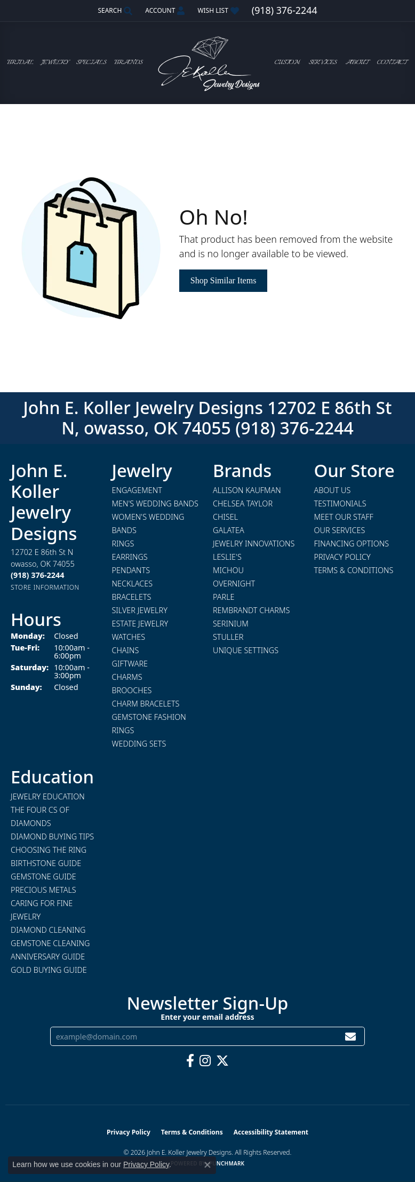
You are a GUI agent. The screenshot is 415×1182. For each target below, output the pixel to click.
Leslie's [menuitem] (227, 557)
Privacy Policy (342, 557)
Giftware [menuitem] (130, 664)
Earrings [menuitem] (130, 557)
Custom (287, 62)
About (357, 62)
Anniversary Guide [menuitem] (48, 956)
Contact (391, 62)
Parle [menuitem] (224, 597)
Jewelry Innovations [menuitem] (253, 543)
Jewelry (55, 62)
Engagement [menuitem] (137, 490)
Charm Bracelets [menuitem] (146, 704)
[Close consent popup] (207, 1165)
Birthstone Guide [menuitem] (46, 863)
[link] (285, 10)
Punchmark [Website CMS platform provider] (227, 1163)
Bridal (20, 62)
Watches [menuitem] (129, 637)
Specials (91, 62)
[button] (113, 10)
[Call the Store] (37, 575)
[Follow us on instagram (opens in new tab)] (205, 1060)
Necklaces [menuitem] (132, 583)
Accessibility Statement (271, 1132)
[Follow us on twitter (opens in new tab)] (222, 1060)
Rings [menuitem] (123, 543)
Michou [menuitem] (228, 570)
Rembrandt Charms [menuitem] (251, 610)
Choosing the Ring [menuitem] (48, 850)
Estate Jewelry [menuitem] (140, 623)
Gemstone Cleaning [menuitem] (50, 943)
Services (323, 62)
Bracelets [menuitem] (131, 597)
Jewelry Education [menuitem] (48, 796)
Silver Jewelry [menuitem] (139, 610)
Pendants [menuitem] (131, 570)
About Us (332, 490)
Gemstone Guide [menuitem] (43, 876)
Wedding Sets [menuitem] (139, 744)
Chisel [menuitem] (225, 517)
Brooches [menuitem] (132, 690)
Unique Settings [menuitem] (245, 650)
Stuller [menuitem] (228, 637)
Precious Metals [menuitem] (43, 890)
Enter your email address (207, 1017)
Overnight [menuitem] (234, 583)
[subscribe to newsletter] (350, 1036)
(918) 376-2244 (294, 427)
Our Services (339, 530)
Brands (128, 62)
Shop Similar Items (223, 280)
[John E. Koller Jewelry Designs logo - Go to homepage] (207, 63)
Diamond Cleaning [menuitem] (48, 930)
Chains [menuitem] (125, 650)
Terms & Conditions (354, 570)
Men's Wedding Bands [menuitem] (155, 503)
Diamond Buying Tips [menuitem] (52, 836)
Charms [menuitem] (127, 677)
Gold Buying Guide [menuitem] (49, 970)
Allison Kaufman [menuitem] (247, 490)
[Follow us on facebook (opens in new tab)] (190, 1060)
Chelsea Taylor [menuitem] (243, 503)
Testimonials (340, 503)
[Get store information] (45, 587)
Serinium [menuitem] (231, 623)
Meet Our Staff (343, 517)
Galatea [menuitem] (228, 530)
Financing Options (351, 543)
